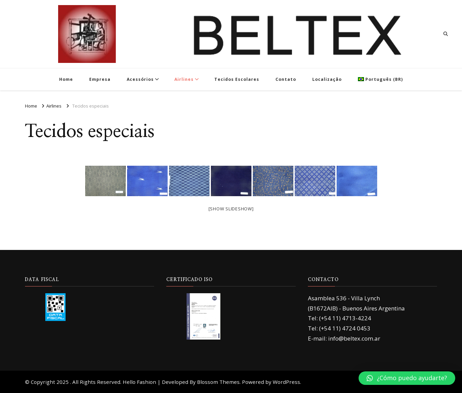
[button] (407, 378)
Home (66, 79)
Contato (285, 79)
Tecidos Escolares (236, 79)
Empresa (100, 79)
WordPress (286, 381)
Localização (327, 79)
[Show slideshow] (231, 209)
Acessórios (140, 79)
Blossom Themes (218, 381)
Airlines (184, 79)
